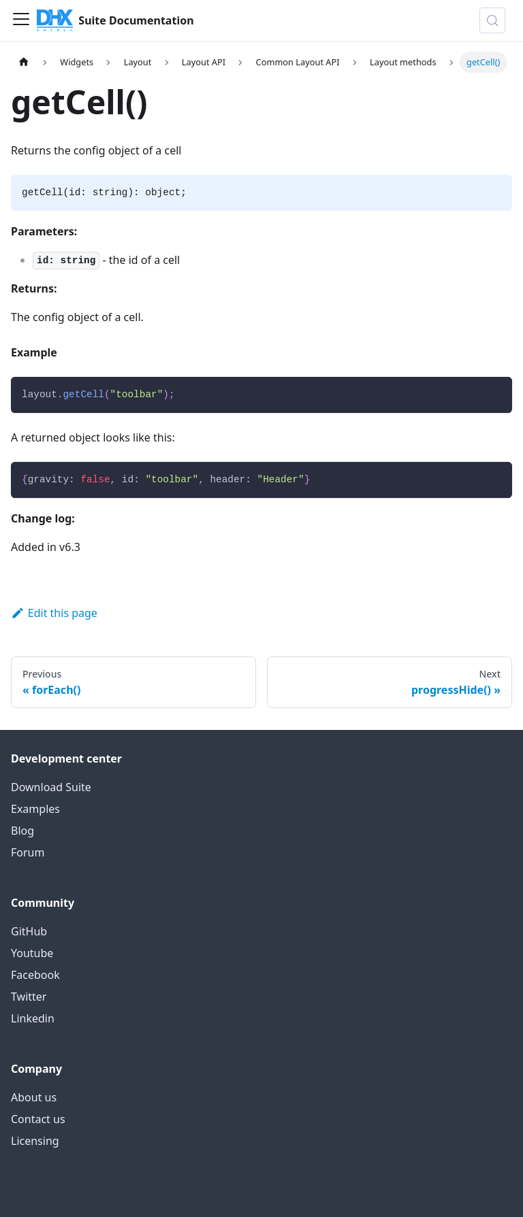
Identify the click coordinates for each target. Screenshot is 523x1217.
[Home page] (24, 62)
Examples (35, 808)
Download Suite (51, 787)
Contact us (38, 1119)
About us (34, 1097)
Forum (27, 852)
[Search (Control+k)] (492, 20)
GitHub (29, 931)
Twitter (28, 996)
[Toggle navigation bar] (21, 20)
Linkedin (32, 1018)
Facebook (35, 974)
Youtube (32, 953)
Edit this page (54, 612)
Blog (22, 830)
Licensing (35, 1140)
